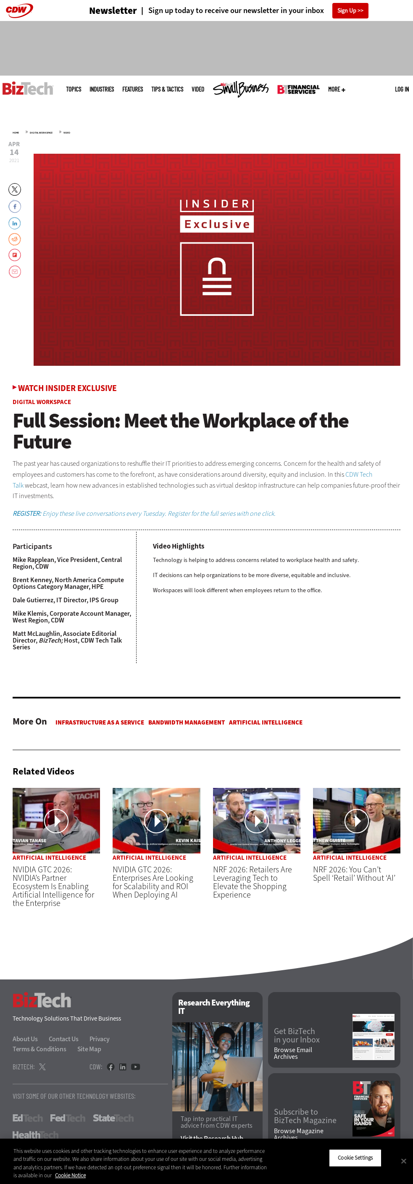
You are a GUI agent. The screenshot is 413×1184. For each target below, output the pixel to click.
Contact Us (64, 1039)
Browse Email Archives (293, 1053)
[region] (206, 1161)
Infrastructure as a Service (99, 722)
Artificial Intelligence (266, 722)
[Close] (404, 1161)
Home (16, 132)
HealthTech (35, 1135)
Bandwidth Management (186, 722)
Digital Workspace (41, 132)
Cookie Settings (355, 1157)
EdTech (28, 1118)
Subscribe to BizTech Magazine (305, 1116)
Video (198, 89)
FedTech (67, 1118)
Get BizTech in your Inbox (297, 1035)
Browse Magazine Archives (299, 1134)
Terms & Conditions (39, 1049)
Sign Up (346, 11)
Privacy (99, 1039)
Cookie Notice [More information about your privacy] (70, 1175)
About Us (25, 1039)
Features (132, 89)
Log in (402, 89)
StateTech (113, 1118)
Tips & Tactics (167, 89)
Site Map (89, 1049)
